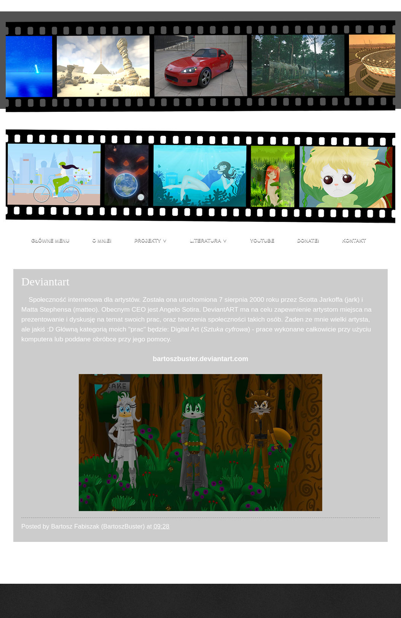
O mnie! (101, 240)
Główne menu (50, 240)
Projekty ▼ (150, 240)
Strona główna (201, 557)
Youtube (262, 240)
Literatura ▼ (208, 240)
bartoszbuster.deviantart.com (200, 359)
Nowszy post (38, 557)
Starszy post (363, 557)
